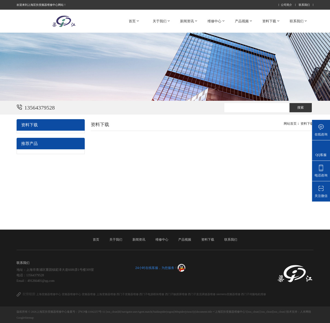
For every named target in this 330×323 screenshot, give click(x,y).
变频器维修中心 (72, 294)
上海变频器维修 (106, 294)
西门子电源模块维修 (152, 294)
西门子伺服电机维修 (253, 294)
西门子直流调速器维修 (202, 294)
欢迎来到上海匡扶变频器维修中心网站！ (41, 4)
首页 (134, 21)
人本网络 (305, 311)
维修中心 (216, 21)
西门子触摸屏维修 (176, 294)
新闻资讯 (189, 21)
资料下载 (271, 21)
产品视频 (244, 21)
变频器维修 (89, 294)
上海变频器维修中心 (49, 294)
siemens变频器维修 (228, 294)
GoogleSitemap (25, 317)
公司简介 (286, 4)
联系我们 (304, 4)
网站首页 (290, 123)
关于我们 (161, 21)
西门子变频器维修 (128, 294)
